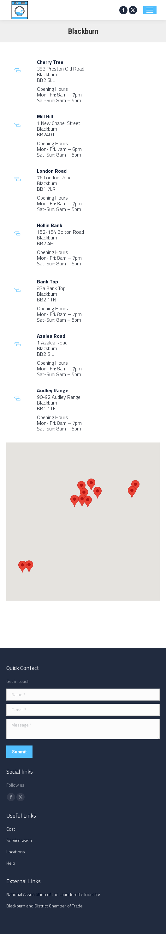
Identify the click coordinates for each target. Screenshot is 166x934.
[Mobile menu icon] (150, 10)
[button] (81, 487)
